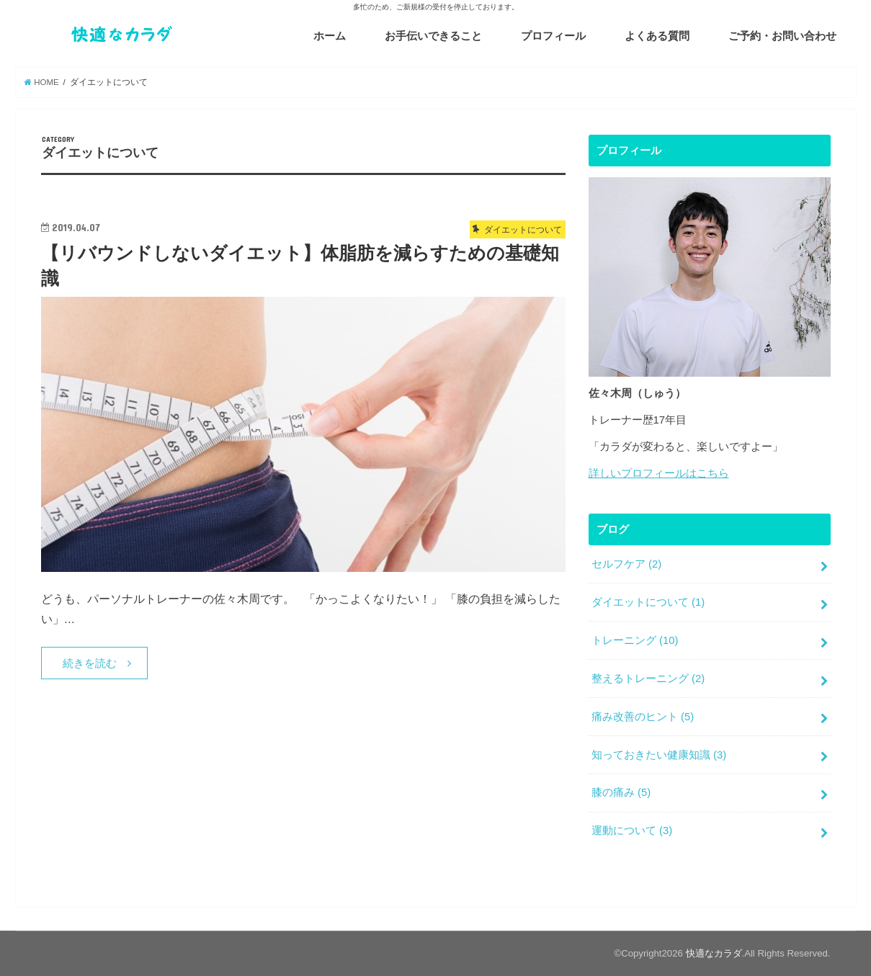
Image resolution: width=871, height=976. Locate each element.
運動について (631, 830)
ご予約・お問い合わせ (782, 36)
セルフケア (626, 564)
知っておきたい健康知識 (658, 755)
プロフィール (553, 36)
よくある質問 (657, 36)
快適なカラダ (714, 953)
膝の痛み (621, 792)
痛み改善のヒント (642, 716)
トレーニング (635, 640)
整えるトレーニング (648, 678)
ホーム (329, 36)
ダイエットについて (648, 602)
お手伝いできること (433, 36)
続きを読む (90, 663)
